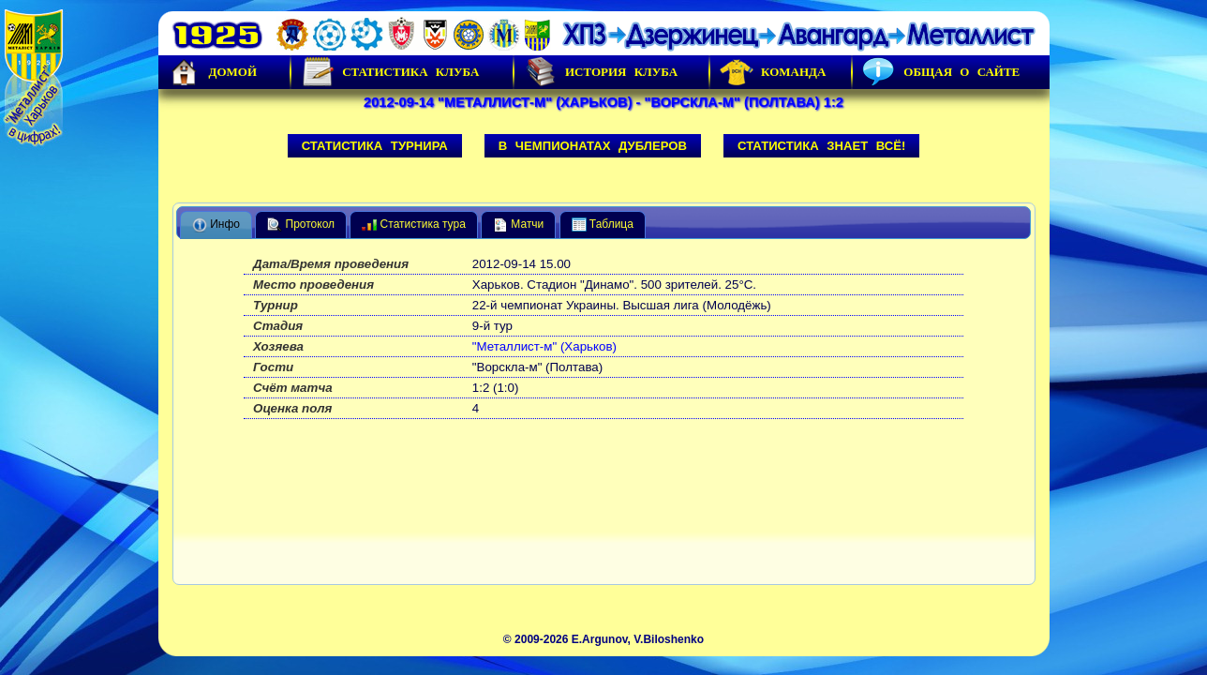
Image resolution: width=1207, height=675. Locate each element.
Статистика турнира (375, 146)
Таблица (602, 225)
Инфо (216, 225)
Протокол (301, 225)
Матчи (518, 225)
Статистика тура (414, 225)
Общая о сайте (941, 72)
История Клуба (601, 72)
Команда (773, 72)
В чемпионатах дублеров (593, 146)
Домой (213, 72)
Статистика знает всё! (821, 146)
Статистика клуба (390, 72)
